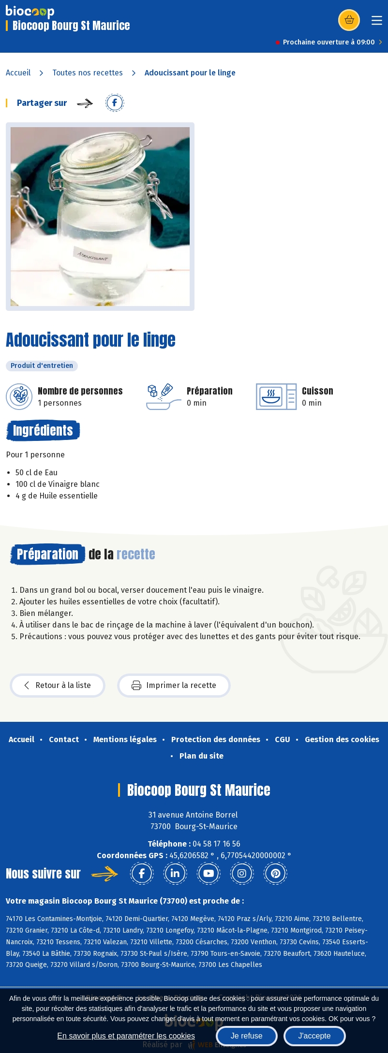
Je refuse (247, 1036)
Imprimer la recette (174, 685)
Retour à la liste (57, 685)
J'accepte (314, 1036)
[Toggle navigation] (377, 23)
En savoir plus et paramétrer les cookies (126, 1036)
